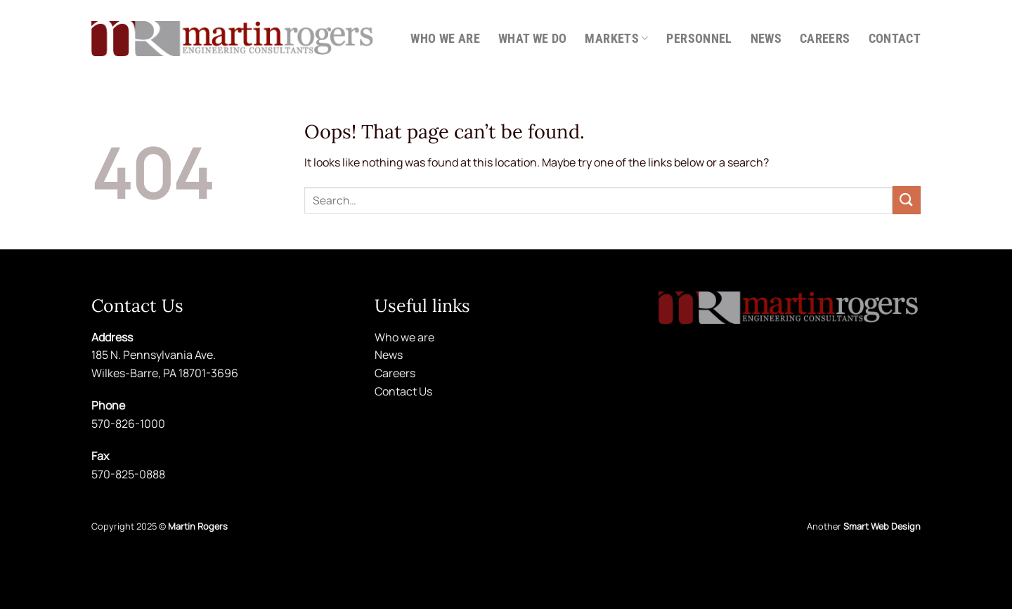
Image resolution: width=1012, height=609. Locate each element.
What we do (532, 39)
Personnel (699, 39)
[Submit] (907, 200)
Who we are (445, 39)
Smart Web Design (882, 526)
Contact (895, 39)
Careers (825, 39)
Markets (616, 39)
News (766, 39)
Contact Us (403, 391)
